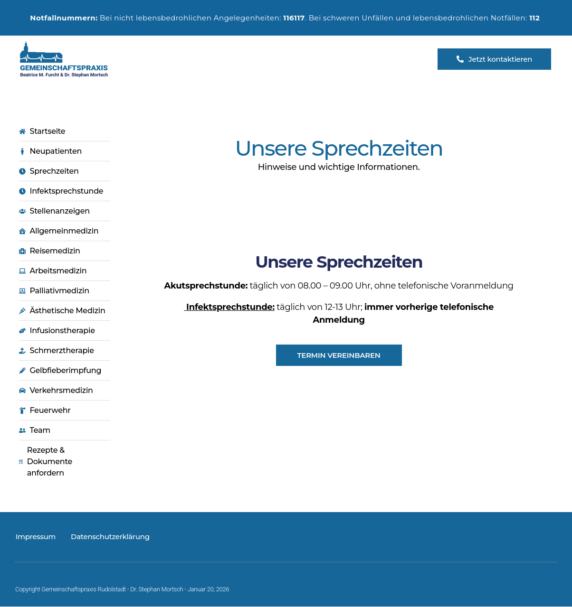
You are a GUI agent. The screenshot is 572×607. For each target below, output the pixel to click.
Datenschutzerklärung (109, 537)
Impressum (35, 537)
